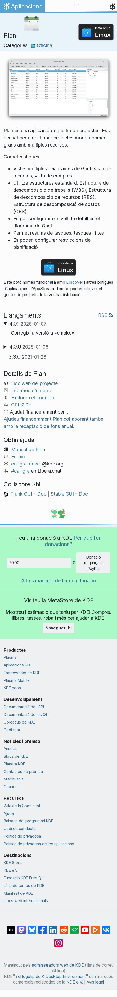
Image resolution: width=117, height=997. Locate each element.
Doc (41, 494)
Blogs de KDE (16, 756)
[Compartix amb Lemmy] (74, 927)
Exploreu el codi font (33, 397)
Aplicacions (22, 8)
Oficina (41, 45)
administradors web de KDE (58, 965)
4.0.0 (28, 347)
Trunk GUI (21, 494)
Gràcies (10, 786)
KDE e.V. (11, 870)
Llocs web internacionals (26, 900)
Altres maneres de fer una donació (58, 580)
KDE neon (12, 687)
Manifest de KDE (18, 893)
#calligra (20, 471)
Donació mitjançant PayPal (93, 563)
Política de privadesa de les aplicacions (39, 843)
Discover (74, 282)
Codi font (12, 730)
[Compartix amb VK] (106, 927)
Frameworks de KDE (22, 672)
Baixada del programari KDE (28, 820)
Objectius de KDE (19, 722)
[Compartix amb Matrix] (11, 927)
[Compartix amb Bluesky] (32, 927)
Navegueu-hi (58, 627)
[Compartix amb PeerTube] (95, 927)
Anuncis (10, 748)
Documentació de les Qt (25, 714)
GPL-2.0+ (21, 405)
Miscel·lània (14, 779)
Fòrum (18, 456)
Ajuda (9, 813)
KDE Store (13, 862)
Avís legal (95, 982)
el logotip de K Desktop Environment (53, 976)
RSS (106, 315)
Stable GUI (62, 494)
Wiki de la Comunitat (22, 805)
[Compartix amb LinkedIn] (53, 927)
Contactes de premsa (23, 771)
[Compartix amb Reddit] (64, 927)
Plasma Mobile (17, 680)
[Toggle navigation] (76, 6)
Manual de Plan (28, 449)
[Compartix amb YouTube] (85, 927)
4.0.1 (27, 324)
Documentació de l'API (24, 707)
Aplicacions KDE (18, 665)
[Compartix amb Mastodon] (21, 927)
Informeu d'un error (32, 390)
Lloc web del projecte (34, 383)
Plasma (10, 657)
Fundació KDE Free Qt (23, 878)
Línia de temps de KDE (24, 885)
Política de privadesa (22, 836)
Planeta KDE (14, 764)
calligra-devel (26, 464)
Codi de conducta (19, 828)
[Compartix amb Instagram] (58, 940)
